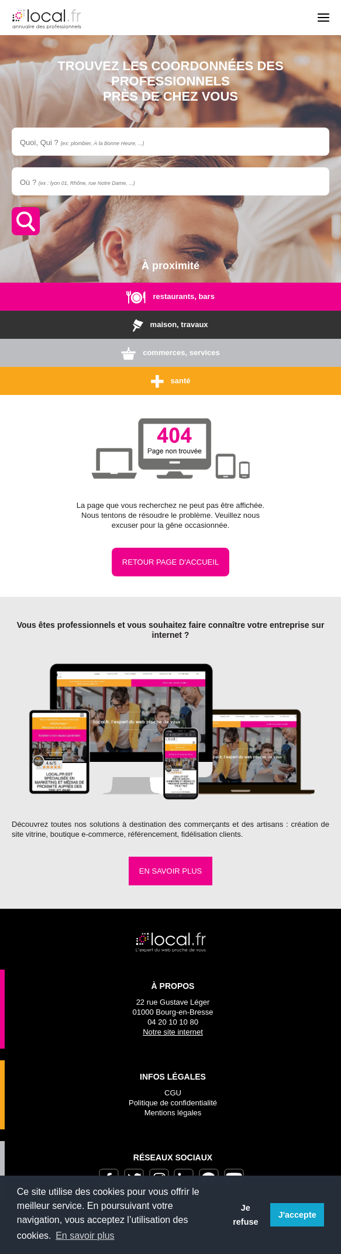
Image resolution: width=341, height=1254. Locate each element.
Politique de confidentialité (173, 1102)
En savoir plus (170, 871)
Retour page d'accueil (170, 562)
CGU (172, 1092)
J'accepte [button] (297, 1214)
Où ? (77, 182)
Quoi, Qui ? (82, 142)
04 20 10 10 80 (172, 1022)
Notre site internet (173, 1032)
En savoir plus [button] (85, 1236)
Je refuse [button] (245, 1214)
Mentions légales (173, 1112)
